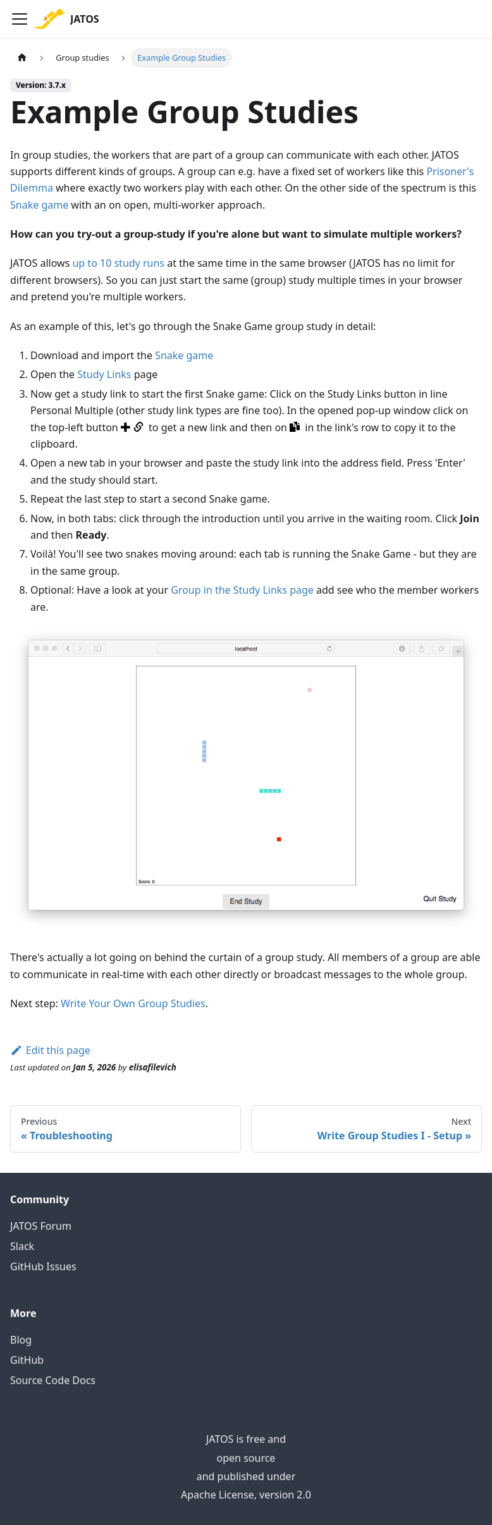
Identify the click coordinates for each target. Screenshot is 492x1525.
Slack (22, 1246)
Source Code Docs (52, 1380)
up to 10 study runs (118, 263)
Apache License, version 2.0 (246, 1495)
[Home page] (22, 58)
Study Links (104, 374)
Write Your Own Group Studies (133, 1003)
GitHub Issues (43, 1266)
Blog (21, 1340)
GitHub (27, 1360)
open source (246, 1458)
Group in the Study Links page (242, 590)
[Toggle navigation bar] (19, 18)
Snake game (39, 205)
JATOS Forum (40, 1226)
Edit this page (50, 1050)
